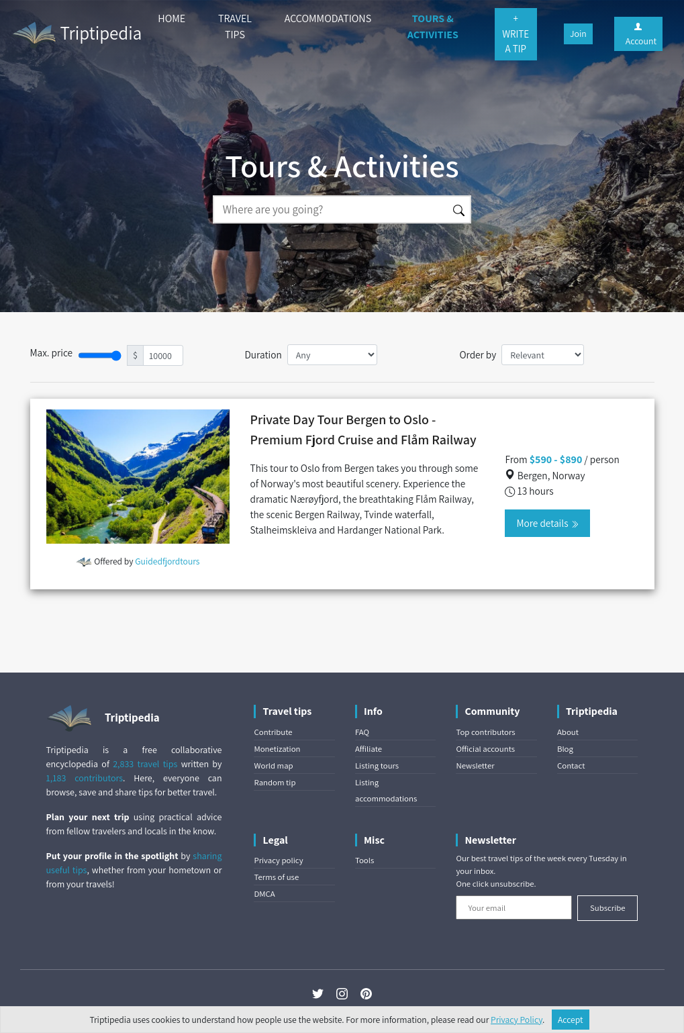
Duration (262, 354)
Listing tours (377, 765)
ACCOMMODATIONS (328, 18)
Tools (364, 860)
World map (273, 765)
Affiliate (368, 748)
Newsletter (475, 765)
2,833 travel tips (145, 764)
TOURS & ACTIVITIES (432, 26)
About (568, 732)
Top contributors (485, 732)
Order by (477, 354)
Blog (565, 748)
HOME (171, 18)
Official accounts (485, 748)
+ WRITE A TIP (515, 33)
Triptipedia (76, 35)
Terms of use (276, 877)
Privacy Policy (516, 1020)
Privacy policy (278, 860)
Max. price (51, 352)
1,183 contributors (85, 778)
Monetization (277, 748)
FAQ (362, 732)
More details (547, 523)
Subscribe (608, 908)
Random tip (274, 782)
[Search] (330, 209)
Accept (570, 1020)
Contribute (273, 732)
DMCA (264, 893)
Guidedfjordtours (167, 561)
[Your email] (514, 907)
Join (578, 34)
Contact (571, 765)
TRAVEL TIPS (235, 26)
